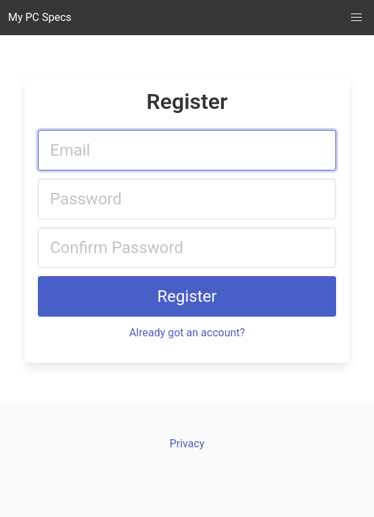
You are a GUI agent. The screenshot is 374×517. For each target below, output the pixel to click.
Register (187, 296)
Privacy (187, 443)
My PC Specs (40, 17)
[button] (356, 17)
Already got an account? (187, 332)
